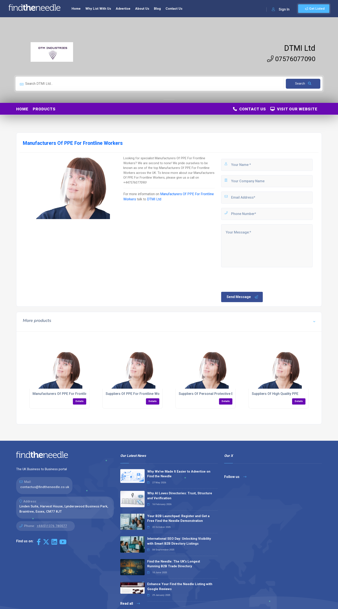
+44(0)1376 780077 (52, 526)
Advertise (123, 9)
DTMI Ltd (299, 48)
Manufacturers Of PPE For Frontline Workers (68, 394)
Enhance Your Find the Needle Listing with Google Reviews (179, 586)
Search (303, 83)
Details (79, 401)
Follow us (235, 477)
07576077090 (291, 59)
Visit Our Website (294, 109)
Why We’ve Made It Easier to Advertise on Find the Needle (178, 474)
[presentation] (253, 279)
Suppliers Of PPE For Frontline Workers (137, 394)
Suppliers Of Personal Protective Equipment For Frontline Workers (231, 394)
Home (76, 9)
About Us (142, 9)
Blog (157, 9)
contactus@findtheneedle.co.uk (44, 487)
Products (44, 109)
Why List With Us (98, 9)
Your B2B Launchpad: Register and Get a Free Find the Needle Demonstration (178, 518)
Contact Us (174, 9)
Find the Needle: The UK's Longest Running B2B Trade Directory (173, 564)
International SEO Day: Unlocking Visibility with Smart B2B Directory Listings (179, 541)
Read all (130, 603)
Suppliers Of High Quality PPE (275, 394)
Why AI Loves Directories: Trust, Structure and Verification (179, 495)
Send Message (242, 297)
